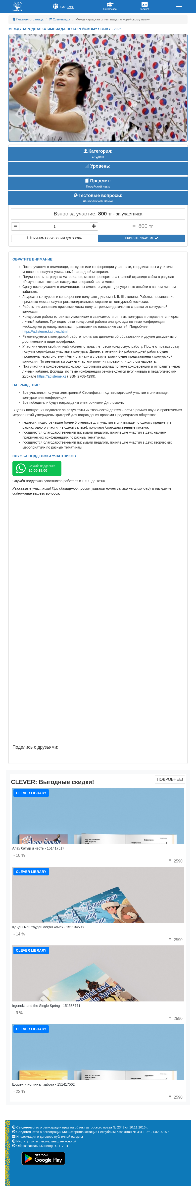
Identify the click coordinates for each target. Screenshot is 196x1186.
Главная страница (28, 19)
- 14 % (19, 934)
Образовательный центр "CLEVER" (42, 1146)
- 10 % (19, 855)
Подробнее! (170, 779)
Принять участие (141, 238)
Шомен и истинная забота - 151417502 (43, 1084)
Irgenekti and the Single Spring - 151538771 (46, 1006)
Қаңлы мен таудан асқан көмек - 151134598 (48, 927)
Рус (70, 7)
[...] (54, 226)
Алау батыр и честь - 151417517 (38, 848)
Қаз (63, 7)
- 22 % (19, 1091)
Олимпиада (59, 19)
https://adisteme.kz (51, 376)
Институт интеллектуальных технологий (46, 1141)
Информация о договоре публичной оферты (49, 1136)
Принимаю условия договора (54, 238)
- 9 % (18, 1013)
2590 (175, 861)
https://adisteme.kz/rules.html (44, 331)
